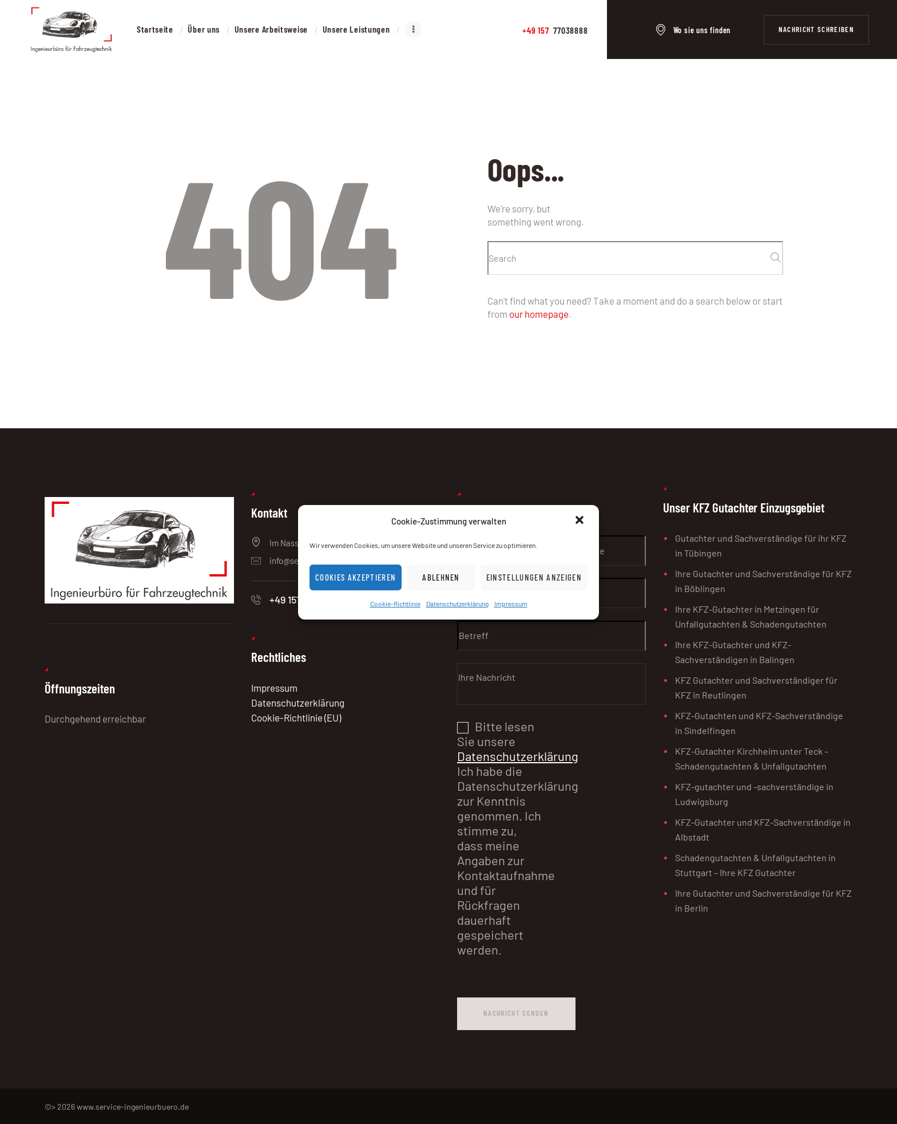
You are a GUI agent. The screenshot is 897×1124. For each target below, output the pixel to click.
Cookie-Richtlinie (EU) (296, 717)
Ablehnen (441, 577)
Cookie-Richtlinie (395, 604)
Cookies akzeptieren (355, 577)
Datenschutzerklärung (457, 604)
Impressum (510, 604)
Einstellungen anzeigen (534, 577)
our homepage (539, 314)
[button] (581, 521)
